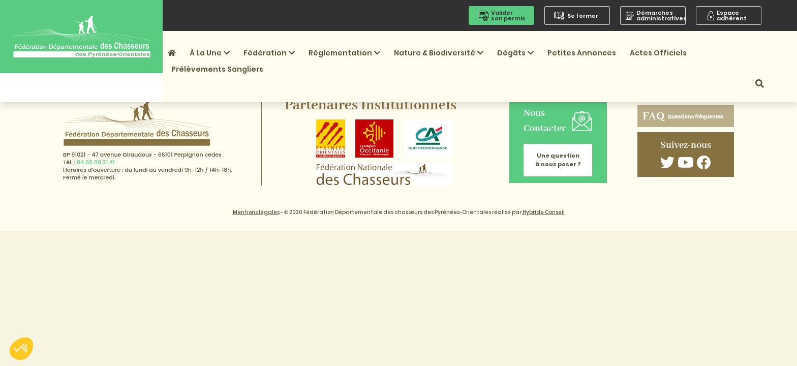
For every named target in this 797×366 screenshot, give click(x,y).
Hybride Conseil (544, 212)
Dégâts (515, 53)
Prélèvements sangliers (217, 69)
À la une (210, 53)
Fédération (269, 53)
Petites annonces (581, 53)
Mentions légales (256, 212)
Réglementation (344, 53)
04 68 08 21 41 (96, 162)
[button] (21, 349)
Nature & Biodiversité (438, 53)
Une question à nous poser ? (558, 159)
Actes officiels (658, 53)
